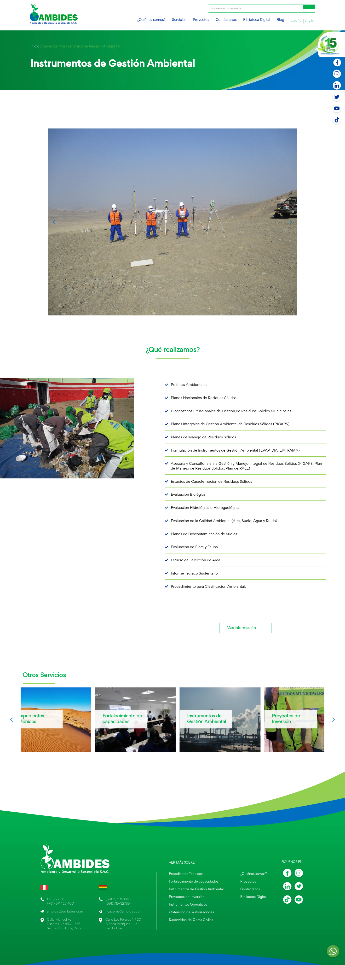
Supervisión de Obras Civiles (191, 919)
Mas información (241, 628)
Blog (280, 20)
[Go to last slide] (54, 222)
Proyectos (201, 20)
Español (296, 20)
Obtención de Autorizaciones (191, 911)
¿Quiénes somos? (151, 20)
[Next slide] (291, 222)
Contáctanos (226, 20)
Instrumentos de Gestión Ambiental (196, 889)
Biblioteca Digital (256, 20)
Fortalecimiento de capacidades (193, 882)
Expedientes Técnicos (186, 874)
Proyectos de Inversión (187, 896)
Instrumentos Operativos (188, 904)
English (310, 20)
